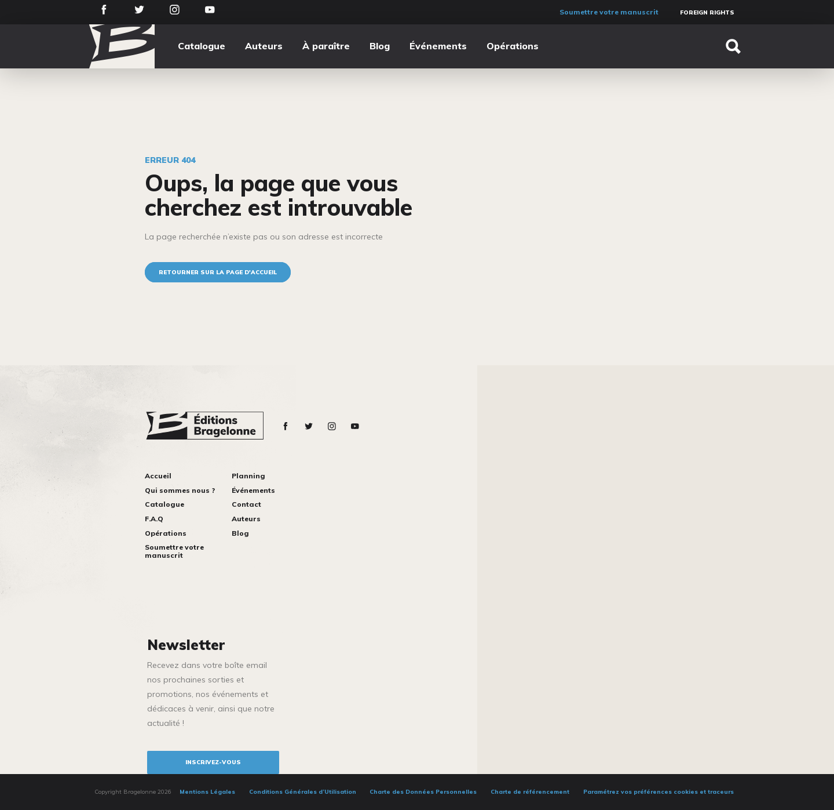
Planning (248, 475)
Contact (246, 504)
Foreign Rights (707, 12)
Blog (380, 46)
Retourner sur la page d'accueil (218, 272)
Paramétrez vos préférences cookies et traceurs (658, 792)
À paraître (326, 46)
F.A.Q (154, 518)
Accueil (158, 475)
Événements (438, 46)
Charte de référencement (530, 792)
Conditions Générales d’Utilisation (302, 792)
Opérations (513, 46)
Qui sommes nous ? (180, 490)
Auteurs (264, 46)
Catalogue (201, 46)
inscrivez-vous (213, 762)
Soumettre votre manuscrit (609, 12)
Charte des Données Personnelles (423, 792)
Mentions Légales (207, 792)
